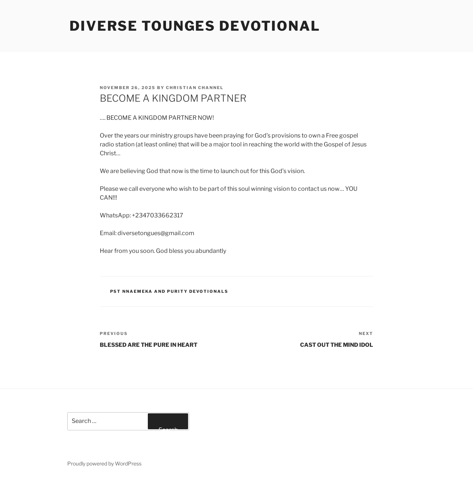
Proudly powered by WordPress (104, 463)
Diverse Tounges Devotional (194, 26)
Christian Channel (195, 87)
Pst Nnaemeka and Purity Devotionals (169, 291)
